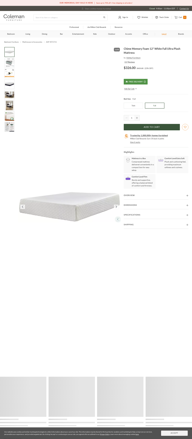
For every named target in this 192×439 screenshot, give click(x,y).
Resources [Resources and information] (119, 27)
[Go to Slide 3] (9, 73)
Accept (174, 433)
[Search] (70, 17)
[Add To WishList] (185, 127)
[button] (123, 17)
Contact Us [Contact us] (184, 8)
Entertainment (78, 34)
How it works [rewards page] (135, 142)
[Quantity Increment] (137, 118)
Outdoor (111, 34)
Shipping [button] (129, 225)
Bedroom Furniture (11, 42)
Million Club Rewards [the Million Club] (96, 27)
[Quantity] (131, 118)
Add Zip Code (130, 89)
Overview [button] (129, 195)
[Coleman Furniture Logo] (14, 20)
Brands (181, 34)
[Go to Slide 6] (9, 105)
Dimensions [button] (130, 205)
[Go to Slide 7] (9, 116)
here (137, 434)
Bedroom (11, 34)
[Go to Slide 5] (9, 95)
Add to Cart (152, 127)
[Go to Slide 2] (9, 63)
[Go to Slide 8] (9, 127)
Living (27, 34)
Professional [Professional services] (74, 27)
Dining (44, 34)
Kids (95, 34)
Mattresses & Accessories (32, 42)
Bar (61, 34)
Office (145, 34)
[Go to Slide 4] (9, 84)
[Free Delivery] (136, 81)
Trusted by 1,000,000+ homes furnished (149, 135)
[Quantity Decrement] (126, 118)
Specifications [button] (132, 215)
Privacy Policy (105, 434)
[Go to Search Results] (104, 17)
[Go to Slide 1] (9, 52)
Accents (128, 34)
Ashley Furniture (133, 58)
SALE (164, 34)
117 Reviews (129, 62)
